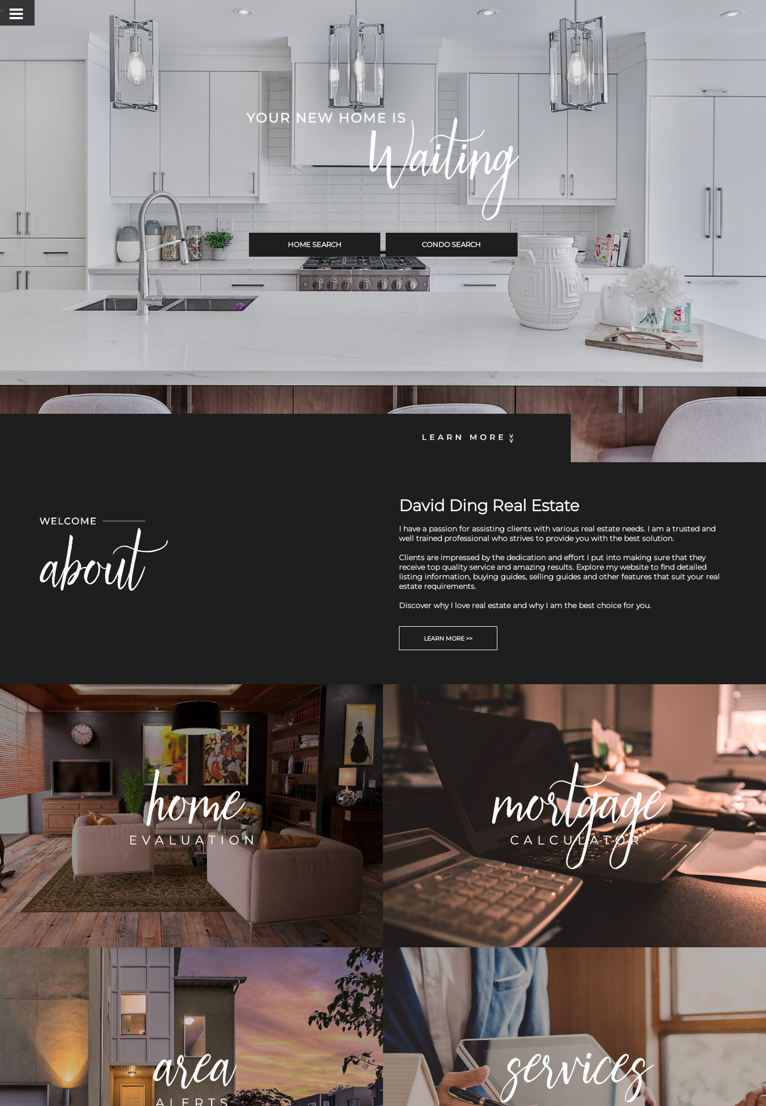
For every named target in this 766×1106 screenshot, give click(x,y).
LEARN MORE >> (448, 638)
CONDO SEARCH (451, 244)
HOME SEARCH (315, 244)
